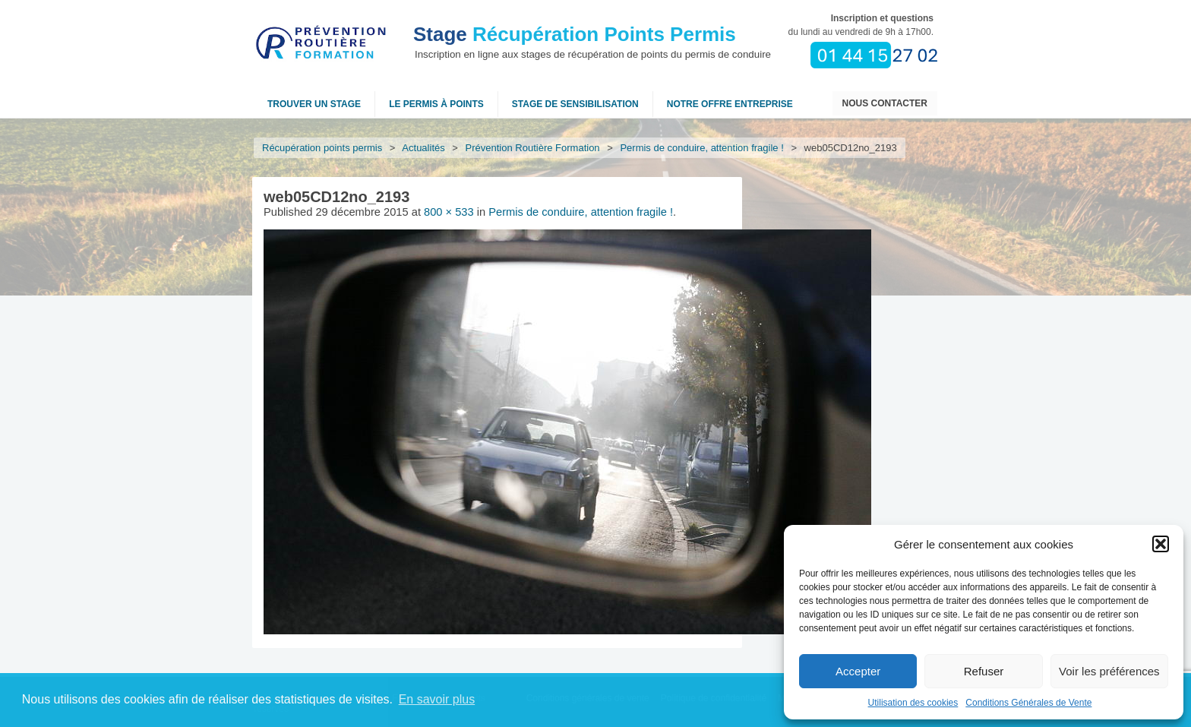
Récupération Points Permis (574, 34)
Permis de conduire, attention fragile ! (702, 147)
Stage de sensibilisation (575, 104)
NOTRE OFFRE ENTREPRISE (730, 104)
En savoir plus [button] (437, 699)
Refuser (984, 671)
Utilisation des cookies (913, 702)
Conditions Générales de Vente (1028, 702)
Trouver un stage (314, 104)
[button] (1160, 544)
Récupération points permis (322, 147)
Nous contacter (884, 103)
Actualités (424, 147)
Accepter (858, 671)
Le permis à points (436, 104)
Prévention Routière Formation (533, 147)
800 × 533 (449, 212)
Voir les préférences (1109, 671)
